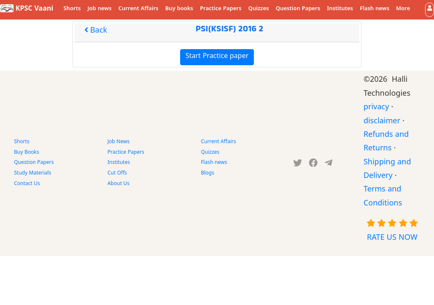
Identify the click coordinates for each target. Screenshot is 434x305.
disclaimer (382, 122)
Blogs (207, 173)
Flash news (374, 9)
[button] (429, 10)
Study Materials (32, 173)
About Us (118, 184)
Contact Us (27, 184)
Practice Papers (221, 9)
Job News (118, 142)
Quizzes (258, 9)
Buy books (179, 9)
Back (95, 31)
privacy (376, 108)
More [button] (403, 9)
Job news (100, 9)
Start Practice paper (217, 57)
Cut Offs (117, 173)
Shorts (72, 9)
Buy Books (26, 153)
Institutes (340, 9)
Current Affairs (138, 9)
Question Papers (297, 9)
